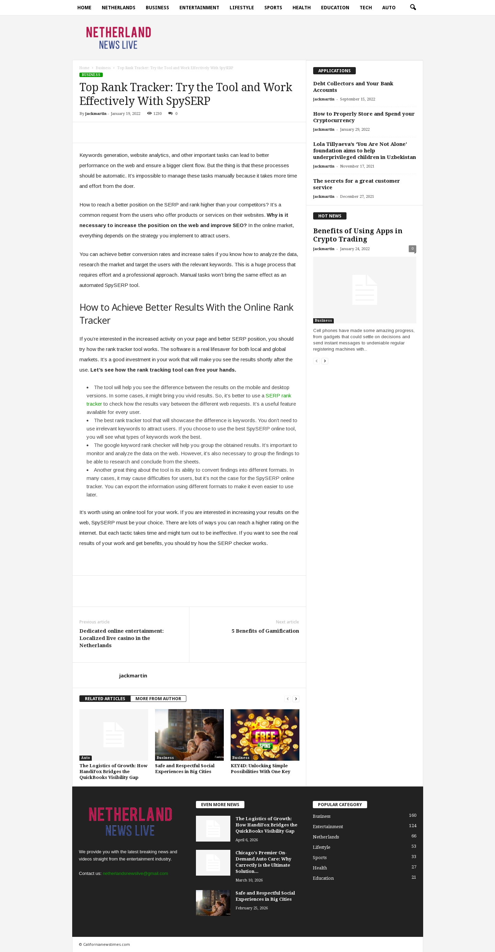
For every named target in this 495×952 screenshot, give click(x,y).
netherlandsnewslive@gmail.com (135, 873)
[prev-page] (287, 698)
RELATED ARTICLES (105, 698)
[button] (412, 7)
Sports (273, 7)
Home (84, 7)
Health (302, 7)
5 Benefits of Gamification (265, 631)
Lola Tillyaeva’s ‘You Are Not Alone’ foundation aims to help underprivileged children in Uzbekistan (364, 150)
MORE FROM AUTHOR (158, 698)
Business (157, 7)
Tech (366, 7)
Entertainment (199, 7)
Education (335, 7)
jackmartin (96, 113)
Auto (389, 7)
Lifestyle (242, 7)
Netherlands (118, 7)
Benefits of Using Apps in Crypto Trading (358, 235)
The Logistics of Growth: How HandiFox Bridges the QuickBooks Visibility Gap (113, 771)
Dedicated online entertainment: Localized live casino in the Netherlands (121, 638)
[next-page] (296, 698)
